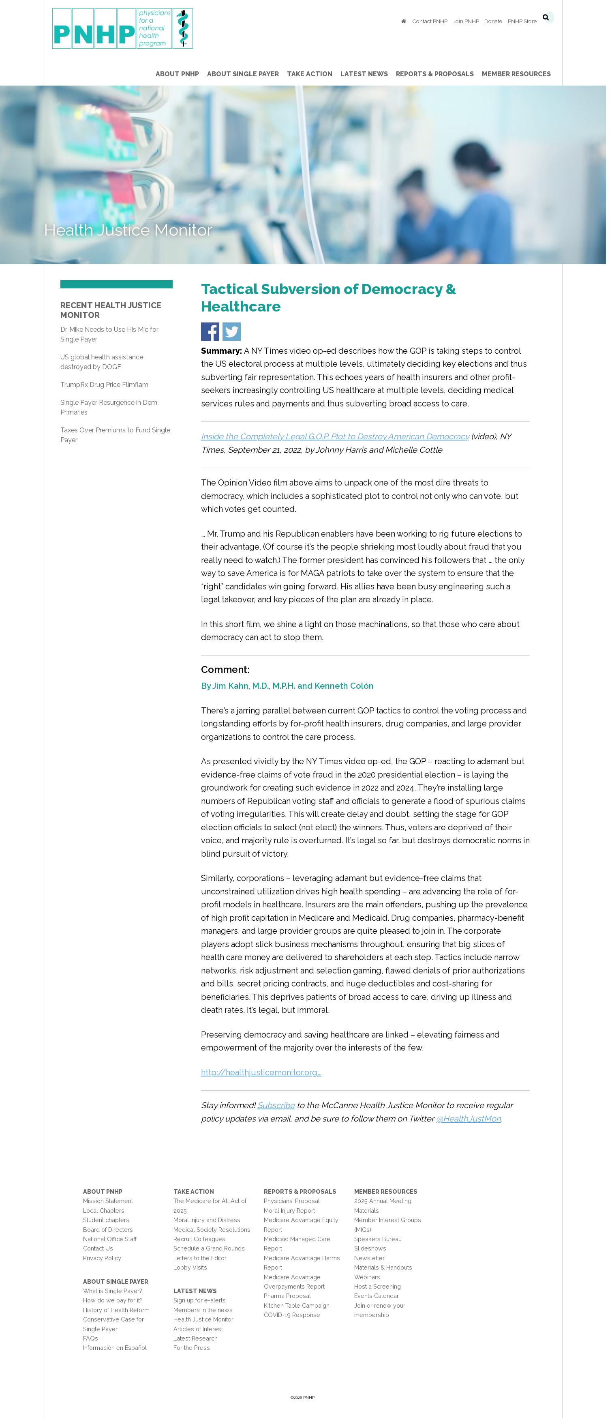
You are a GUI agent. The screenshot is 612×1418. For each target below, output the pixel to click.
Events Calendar (379, 1295)
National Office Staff (112, 1238)
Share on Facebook (213, 331)
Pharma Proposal (290, 1295)
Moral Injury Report (292, 1210)
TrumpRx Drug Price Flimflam (107, 385)
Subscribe (278, 1105)
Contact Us (101, 1248)
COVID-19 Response (295, 1314)
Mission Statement (111, 1200)
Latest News (198, 1290)
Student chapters (109, 1219)
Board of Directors (111, 1229)
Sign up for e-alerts (202, 1300)
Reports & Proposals (303, 1191)
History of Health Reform (119, 1309)
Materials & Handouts (386, 1267)
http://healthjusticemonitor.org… (264, 1072)
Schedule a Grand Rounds (212, 1248)
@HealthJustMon (471, 1119)
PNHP (138, 28)
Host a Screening (380, 1286)
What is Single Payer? (115, 1290)
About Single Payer (118, 1281)
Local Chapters (106, 1210)
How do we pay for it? (116, 1300)
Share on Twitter (234, 331)
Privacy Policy (105, 1258)
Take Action (196, 1191)
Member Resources (389, 1191)
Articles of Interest (201, 1329)
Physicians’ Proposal (295, 1200)
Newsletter (372, 1258)
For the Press (194, 1347)
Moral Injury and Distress (209, 1219)
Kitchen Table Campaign (299, 1305)
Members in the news (205, 1309)
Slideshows (373, 1248)
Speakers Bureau (381, 1238)
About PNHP (105, 1191)
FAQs (93, 1338)
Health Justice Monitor (206, 1319)
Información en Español (118, 1347)
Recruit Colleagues (202, 1238)
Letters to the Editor (202, 1258)
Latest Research (198, 1338)
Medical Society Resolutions (214, 1229)
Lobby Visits (193, 1267)
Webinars (370, 1277)
